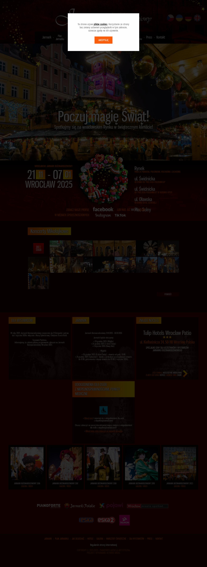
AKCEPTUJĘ (103, 40)
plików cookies (100, 24)
